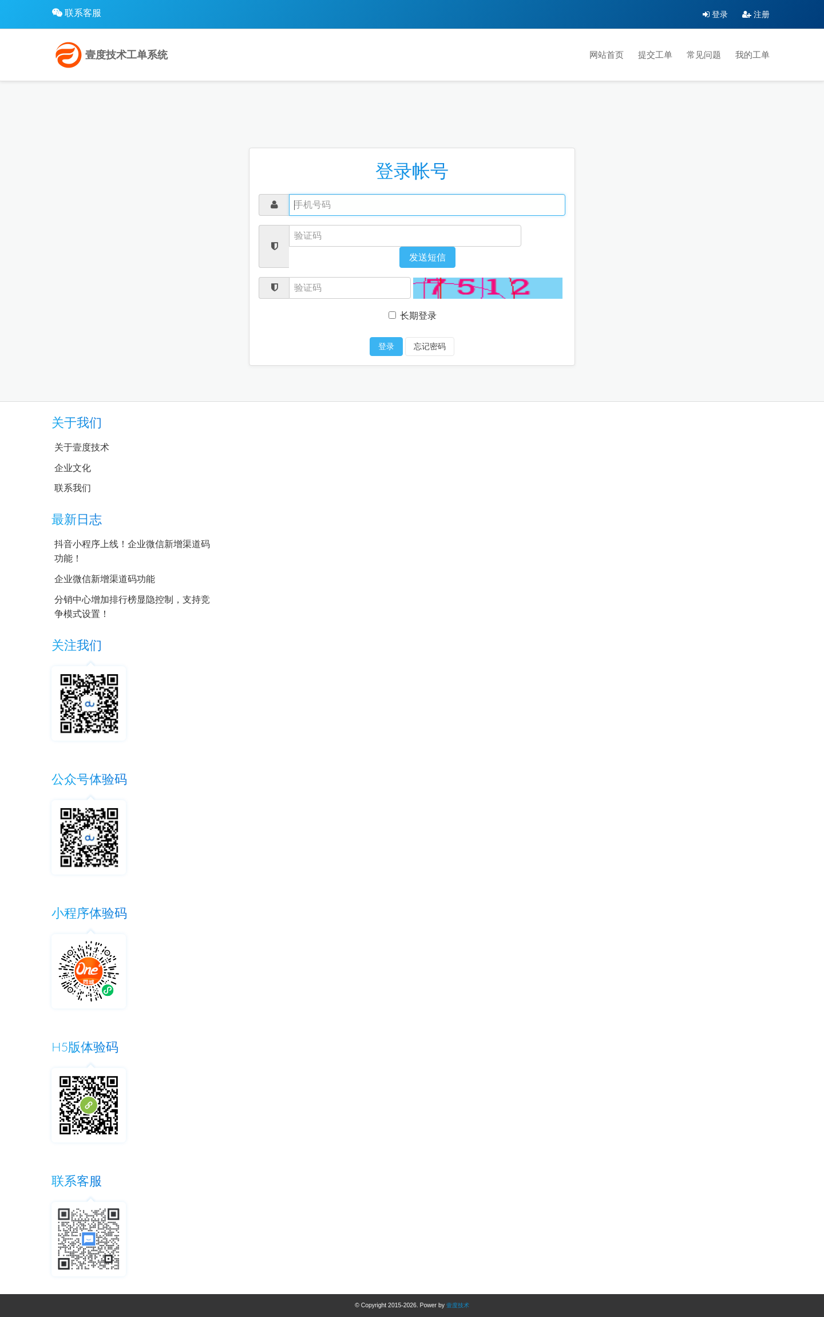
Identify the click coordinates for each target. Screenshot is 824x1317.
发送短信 (427, 257)
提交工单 (655, 55)
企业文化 (72, 468)
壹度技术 (457, 1305)
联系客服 (83, 13)
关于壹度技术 (81, 447)
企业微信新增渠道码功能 (104, 579)
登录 (715, 14)
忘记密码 (430, 346)
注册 (756, 14)
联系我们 (72, 488)
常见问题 (704, 55)
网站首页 (606, 55)
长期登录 (413, 316)
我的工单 (752, 55)
